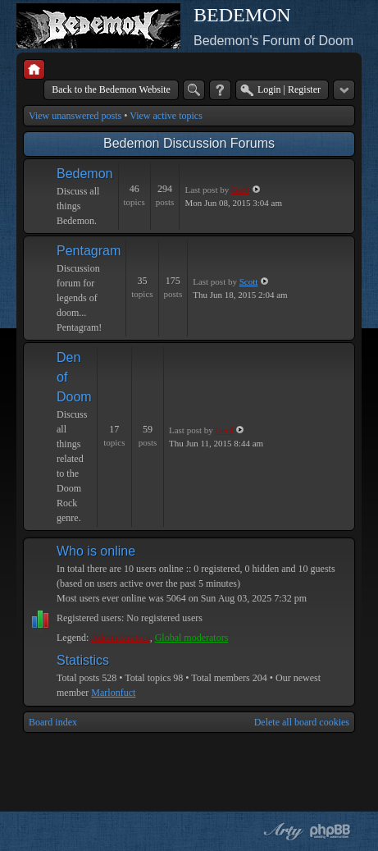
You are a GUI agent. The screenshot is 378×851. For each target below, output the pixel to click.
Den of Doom (74, 377)
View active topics (166, 115)
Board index (53, 722)
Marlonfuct (113, 692)
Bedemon (85, 174)
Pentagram (89, 251)
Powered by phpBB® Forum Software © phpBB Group (330, 831)
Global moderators (192, 637)
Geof (240, 189)
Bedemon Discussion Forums (189, 143)
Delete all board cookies (301, 722)
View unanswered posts (75, 115)
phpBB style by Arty (281, 831)
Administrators (120, 637)
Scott (248, 281)
